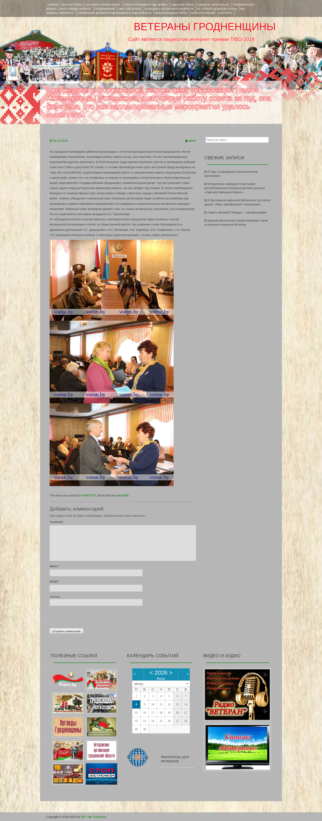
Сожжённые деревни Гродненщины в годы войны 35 (114, 13)
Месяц (138, 684)
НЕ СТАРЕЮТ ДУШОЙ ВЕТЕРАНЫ (217, 8)
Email (53, 581)
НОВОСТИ (89, 495)
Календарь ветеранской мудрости (169, 8)
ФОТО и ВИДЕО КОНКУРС (75, 8)
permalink (122, 495)
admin (192, 140)
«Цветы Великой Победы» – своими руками (237, 212)
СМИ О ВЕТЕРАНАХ (130, 8)
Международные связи (171, 13)
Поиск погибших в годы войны (145, 4)
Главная (53, 4)
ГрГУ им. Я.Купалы (93, 817)
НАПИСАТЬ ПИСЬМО (203, 13)
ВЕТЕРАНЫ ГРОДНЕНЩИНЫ (205, 27)
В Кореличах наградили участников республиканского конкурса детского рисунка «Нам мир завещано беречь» (234, 188)
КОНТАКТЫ (225, 13)
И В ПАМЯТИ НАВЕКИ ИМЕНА (102, 4)
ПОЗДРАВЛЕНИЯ (105, 8)
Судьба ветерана (182, 4)
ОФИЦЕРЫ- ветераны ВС (213, 4)
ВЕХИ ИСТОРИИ (71, 4)
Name (53, 566)
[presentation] (81, 616)
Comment (56, 522)
